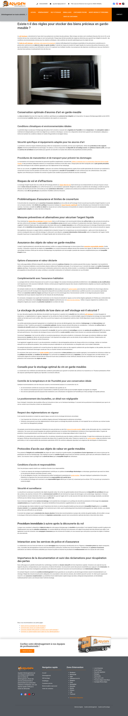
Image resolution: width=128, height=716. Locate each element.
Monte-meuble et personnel (98, 12)
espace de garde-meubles (74, 429)
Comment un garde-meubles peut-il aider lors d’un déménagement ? (40, 631)
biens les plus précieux (73, 300)
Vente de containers (70, 16)
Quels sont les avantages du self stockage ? (33, 626)
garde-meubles (72, 289)
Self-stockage (56, 12)
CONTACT (119, 14)
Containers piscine (80, 12)
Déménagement (43, 12)
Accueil (33, 12)
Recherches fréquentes (76, 697)
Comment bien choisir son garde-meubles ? (33, 627)
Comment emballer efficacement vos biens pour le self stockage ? (39, 629)
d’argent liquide (40, 221)
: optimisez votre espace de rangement (37, 43)
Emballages (67, 12)
